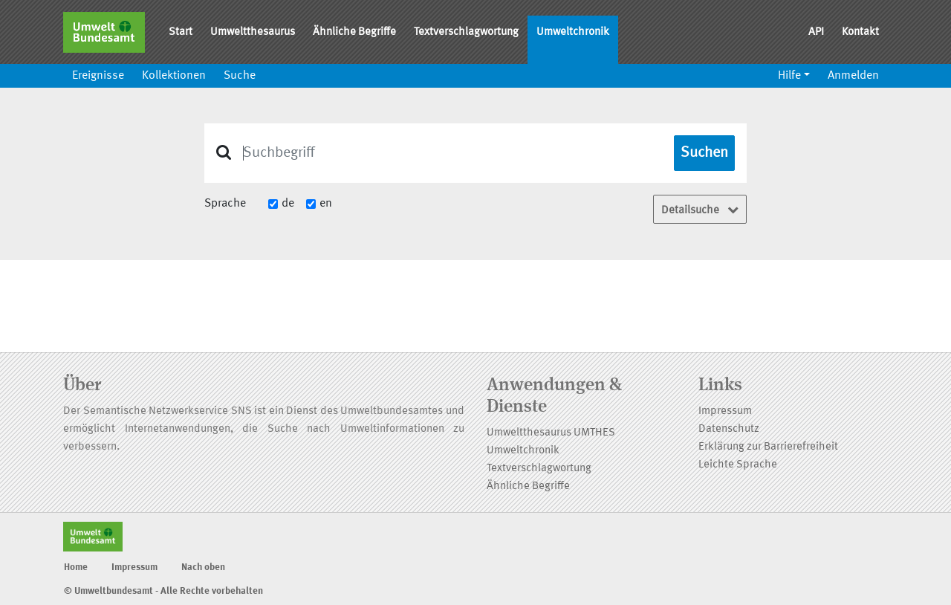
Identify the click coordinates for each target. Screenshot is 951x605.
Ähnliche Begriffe (354, 32)
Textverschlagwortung (466, 32)
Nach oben (203, 567)
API (816, 32)
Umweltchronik (572, 32)
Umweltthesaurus (252, 32)
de (288, 204)
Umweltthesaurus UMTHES (551, 433)
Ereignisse (98, 76)
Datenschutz (728, 429)
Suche (240, 76)
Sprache (225, 204)
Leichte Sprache (737, 464)
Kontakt (860, 32)
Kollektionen (174, 76)
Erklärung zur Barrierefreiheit (768, 447)
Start (180, 32)
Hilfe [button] (789, 76)
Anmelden (853, 76)
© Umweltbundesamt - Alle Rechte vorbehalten (163, 591)
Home (76, 567)
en (325, 204)
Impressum (725, 411)
